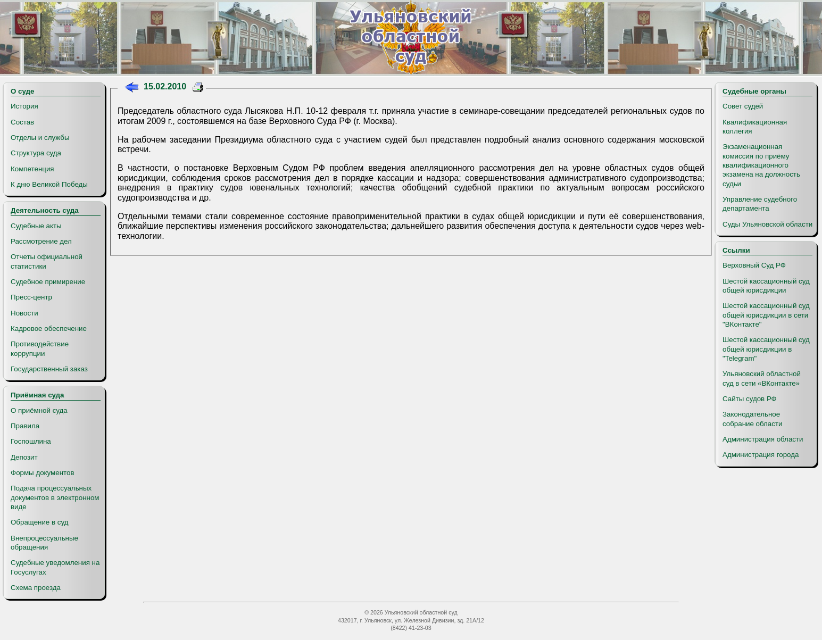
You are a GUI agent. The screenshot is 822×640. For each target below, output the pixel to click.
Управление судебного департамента (760, 203)
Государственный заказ (49, 369)
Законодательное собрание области (752, 418)
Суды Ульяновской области (767, 224)
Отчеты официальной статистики (46, 261)
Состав (22, 122)
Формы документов (42, 473)
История (24, 106)
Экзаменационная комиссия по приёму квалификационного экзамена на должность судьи (761, 165)
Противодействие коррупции (40, 348)
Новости (24, 313)
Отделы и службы (40, 138)
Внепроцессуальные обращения (44, 542)
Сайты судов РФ (750, 399)
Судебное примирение (48, 282)
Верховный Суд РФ (754, 265)
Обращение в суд (39, 522)
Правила (25, 426)
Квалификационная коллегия (755, 126)
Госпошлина (31, 441)
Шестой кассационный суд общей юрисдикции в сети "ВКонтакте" (766, 315)
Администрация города (761, 455)
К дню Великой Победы (49, 184)
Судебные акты (36, 226)
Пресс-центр (31, 297)
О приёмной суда (39, 410)
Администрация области (763, 439)
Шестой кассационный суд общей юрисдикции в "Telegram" (766, 349)
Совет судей (743, 106)
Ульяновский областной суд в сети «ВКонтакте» (762, 378)
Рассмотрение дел (41, 241)
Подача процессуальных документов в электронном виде (55, 497)
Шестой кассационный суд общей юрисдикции (766, 285)
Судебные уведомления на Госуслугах (55, 567)
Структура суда (36, 153)
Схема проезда (36, 588)
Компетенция (32, 169)
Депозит (24, 457)
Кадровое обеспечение (49, 329)
